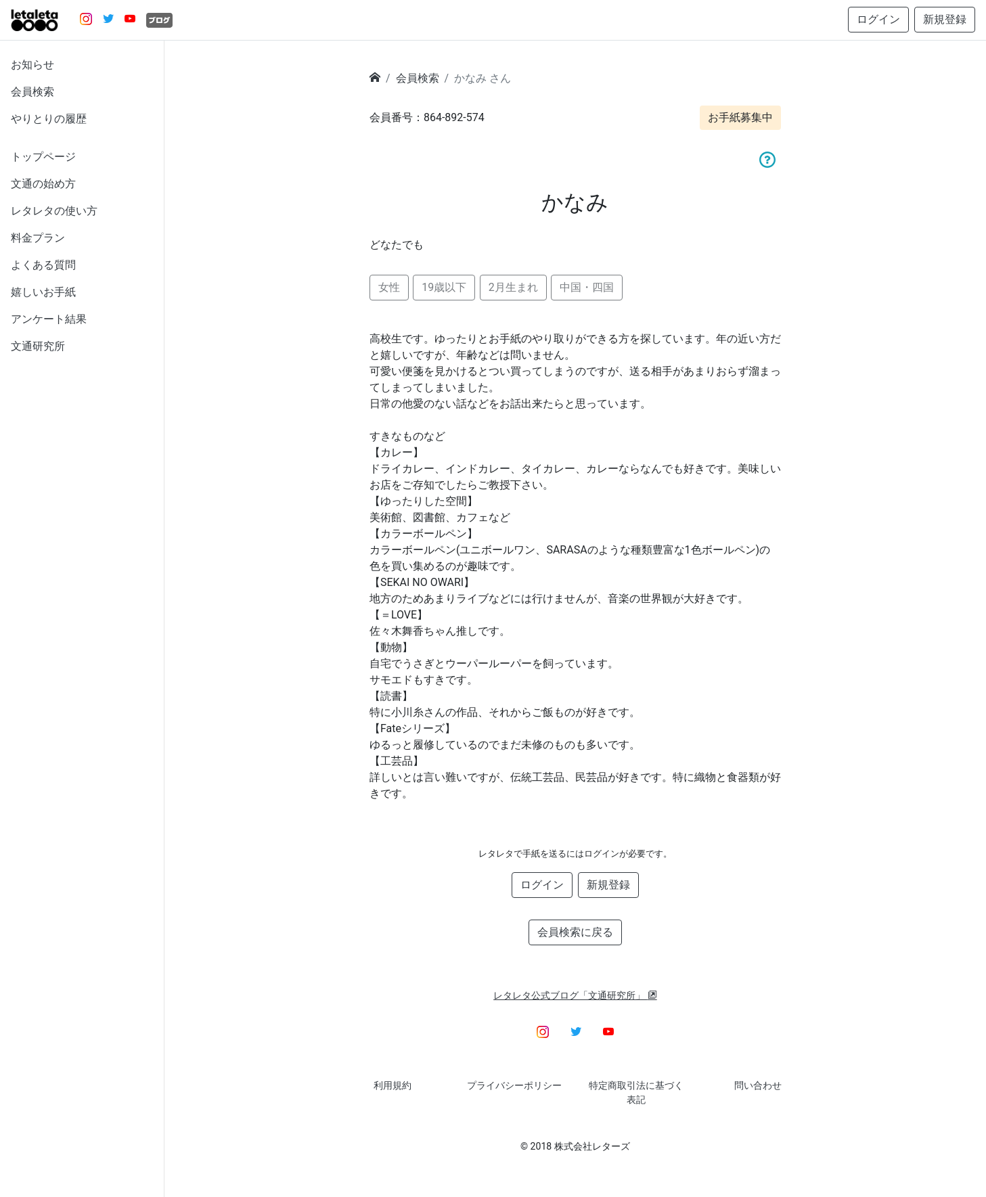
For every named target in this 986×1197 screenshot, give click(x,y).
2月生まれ (513, 287)
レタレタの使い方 (54, 210)
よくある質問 (43, 264)
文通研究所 (38, 346)
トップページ (43, 156)
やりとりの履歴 (49, 118)
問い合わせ (758, 1085)
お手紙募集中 (740, 117)
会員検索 (32, 91)
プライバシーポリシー (514, 1085)
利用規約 (392, 1085)
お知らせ (32, 64)
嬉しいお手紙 (43, 292)
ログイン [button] (878, 19)
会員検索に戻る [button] (575, 932)
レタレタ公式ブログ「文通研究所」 (575, 995)
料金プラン (38, 237)
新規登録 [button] (944, 19)
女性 (389, 287)
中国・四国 (587, 287)
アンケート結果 (49, 319)
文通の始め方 (43, 183)
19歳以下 (444, 287)
